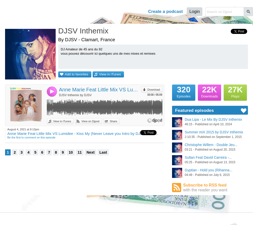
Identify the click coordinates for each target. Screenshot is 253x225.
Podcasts (100, 11)
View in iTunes (110, 74)
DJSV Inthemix (83, 31)
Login (194, 11)
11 (80, 152)
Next (91, 152)
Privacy (50, 217)
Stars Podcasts (39, 206)
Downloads (209, 91)
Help (137, 11)
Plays (235, 91)
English (248, 217)
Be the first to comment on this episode (31, 137)
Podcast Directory (41, 201)
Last (103, 152)
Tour (121, 11)
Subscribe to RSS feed (215, 187)
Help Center (130, 217)
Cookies (64, 217)
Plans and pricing (86, 217)
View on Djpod (90, 121)
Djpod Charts (8, 201)
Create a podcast (165, 11)
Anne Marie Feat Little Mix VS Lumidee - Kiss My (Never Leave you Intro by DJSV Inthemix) (100, 89)
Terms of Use (31, 217)
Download (153, 89)
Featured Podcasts (11, 206)
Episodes (183, 91)
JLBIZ (14, 217)
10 (71, 152)
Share (113, 121)
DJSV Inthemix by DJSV (75, 95)
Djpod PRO (109, 217)
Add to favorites (76, 74)
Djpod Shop (68, 201)
